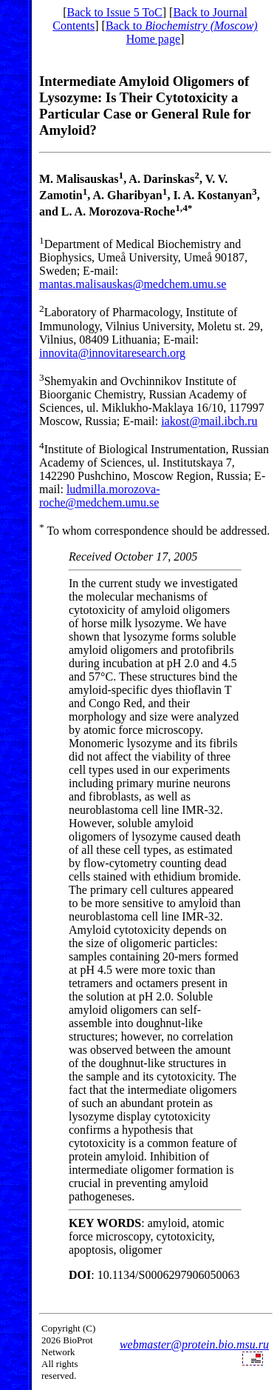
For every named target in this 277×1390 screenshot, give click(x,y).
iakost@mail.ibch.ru (209, 421)
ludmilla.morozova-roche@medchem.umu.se (99, 496)
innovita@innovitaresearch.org (112, 353)
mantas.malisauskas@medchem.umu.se (132, 284)
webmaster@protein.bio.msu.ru (194, 1344)
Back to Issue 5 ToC (115, 12)
